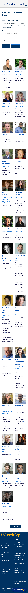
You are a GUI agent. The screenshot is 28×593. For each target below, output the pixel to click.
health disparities (18, 373)
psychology (4, 205)
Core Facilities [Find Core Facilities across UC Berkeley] (17, 565)
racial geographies (6, 234)
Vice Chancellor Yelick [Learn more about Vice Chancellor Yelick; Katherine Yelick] (6, 569)
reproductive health (19, 371)
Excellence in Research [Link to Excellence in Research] (6, 542)
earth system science (6, 237)
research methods (19, 414)
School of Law (18, 74)
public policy (17, 141)
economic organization (7, 370)
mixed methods (8, 326)
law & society (7, 487)
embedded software (6, 512)
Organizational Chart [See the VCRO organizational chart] (6, 571)
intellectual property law (20, 235)
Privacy (2, 590)
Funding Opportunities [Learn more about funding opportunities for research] (19, 544)
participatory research (19, 385)
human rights (17, 166)
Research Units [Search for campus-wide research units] (4, 564)
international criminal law (20, 168)
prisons (7, 328)
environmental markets (7, 371)
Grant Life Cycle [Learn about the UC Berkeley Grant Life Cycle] (18, 546)
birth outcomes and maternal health (20, 374)
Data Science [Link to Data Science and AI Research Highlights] (4, 547)
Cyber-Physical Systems (7, 510)
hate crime (22, 419)
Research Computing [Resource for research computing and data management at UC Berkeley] (19, 570)
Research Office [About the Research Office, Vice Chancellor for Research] (5, 568)
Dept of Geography (7, 231)
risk (8, 330)
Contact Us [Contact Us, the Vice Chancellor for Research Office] (3, 575)
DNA (3, 112)
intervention (4, 210)
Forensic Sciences (18, 170)
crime (3, 319)
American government (7, 416)
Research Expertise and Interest (11, 20)
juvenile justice (21, 80)
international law (18, 456)
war (22, 166)
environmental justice (6, 235)
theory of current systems (7, 519)
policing (10, 80)
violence (11, 334)
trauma (7, 334)
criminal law (17, 76)
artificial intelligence (19, 234)
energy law (8, 172)
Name (3, 30)
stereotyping (17, 423)
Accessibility (7, 590)
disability (4, 267)
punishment (4, 330)
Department (5, 38)
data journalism (5, 263)
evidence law (7, 112)
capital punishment (6, 139)
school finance (5, 373)
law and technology (19, 237)
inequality (9, 267)
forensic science (5, 109)
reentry (3, 332)
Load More (15, 526)
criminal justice (5, 114)
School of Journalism (7, 261)
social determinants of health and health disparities (19, 270)
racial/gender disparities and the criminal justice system (7, 83)
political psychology (19, 421)
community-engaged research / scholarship (19, 378)
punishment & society (6, 483)
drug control (5, 321)
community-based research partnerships (20, 381)
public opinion (5, 417)
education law (18, 483)
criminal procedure (19, 205)
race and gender (5, 335)
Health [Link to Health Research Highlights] (2, 556)
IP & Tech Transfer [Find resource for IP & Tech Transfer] (18, 559)
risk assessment (5, 209)
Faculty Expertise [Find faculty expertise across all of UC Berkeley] (5, 562)
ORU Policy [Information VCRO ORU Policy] (16, 580)
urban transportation (19, 284)
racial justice (20, 485)
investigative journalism (7, 265)
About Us (3, 573)
